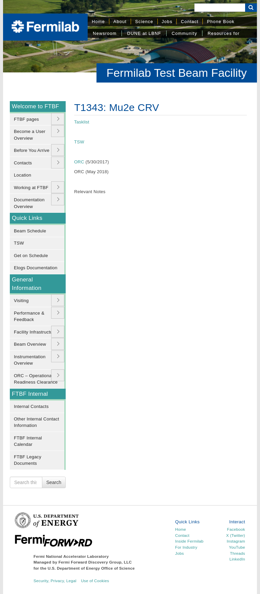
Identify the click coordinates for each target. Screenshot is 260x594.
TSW (19, 243)
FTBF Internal (30, 394)
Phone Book (220, 21)
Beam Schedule (30, 230)
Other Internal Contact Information (36, 422)
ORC (79, 161)
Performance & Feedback (29, 316)
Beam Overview (30, 344)
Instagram (236, 541)
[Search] (219, 7)
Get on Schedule (31, 255)
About (120, 21)
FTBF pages (26, 119)
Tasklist (81, 121)
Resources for (223, 33)
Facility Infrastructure (35, 332)
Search (53, 482)
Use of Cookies (95, 580)
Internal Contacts (31, 406)
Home (98, 21)
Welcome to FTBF (35, 106)
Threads (237, 553)
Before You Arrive (31, 150)
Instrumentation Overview (30, 360)
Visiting (21, 300)
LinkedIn (237, 559)
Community (184, 33)
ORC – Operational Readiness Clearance (36, 379)
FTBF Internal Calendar (28, 441)
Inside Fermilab (189, 541)
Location (22, 175)
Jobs (167, 21)
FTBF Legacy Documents (27, 460)
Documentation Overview (29, 203)
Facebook (236, 529)
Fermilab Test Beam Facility (177, 72)
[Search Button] (251, 7)
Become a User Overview (29, 135)
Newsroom (104, 33)
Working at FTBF (31, 187)
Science (144, 21)
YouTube (237, 547)
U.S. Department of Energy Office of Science (91, 568)
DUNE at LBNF (144, 33)
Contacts (23, 162)
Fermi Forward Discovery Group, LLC (95, 562)
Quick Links (27, 218)
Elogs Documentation (36, 267)
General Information (26, 283)
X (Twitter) (235, 535)
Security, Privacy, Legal (55, 580)
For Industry (186, 547)
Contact (189, 21)
